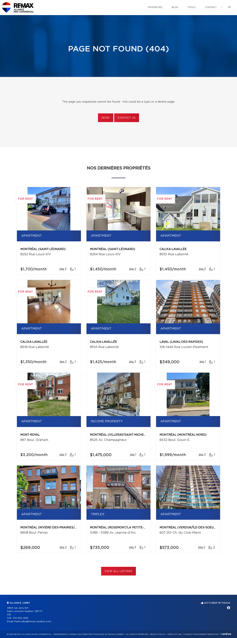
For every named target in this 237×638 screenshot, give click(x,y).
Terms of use (174, 634)
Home (105, 118)
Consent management (195, 634)
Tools (192, 7)
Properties (155, 7)
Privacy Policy (157, 634)
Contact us (127, 118)
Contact (211, 7)
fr (229, 7)
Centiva (225, 634)
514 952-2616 (20, 618)
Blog (175, 7)
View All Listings (118, 571)
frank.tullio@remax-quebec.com (32, 621)
